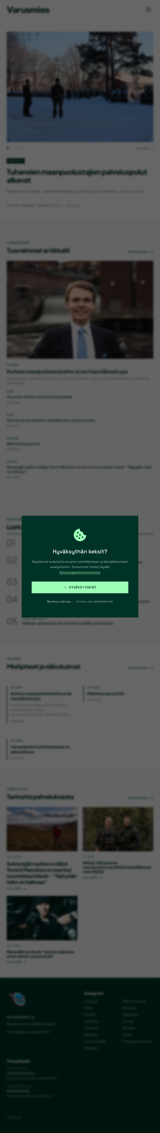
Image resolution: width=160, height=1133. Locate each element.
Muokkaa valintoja (59, 601)
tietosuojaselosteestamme (79, 572)
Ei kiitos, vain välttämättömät (94, 601)
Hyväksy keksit (80, 587)
